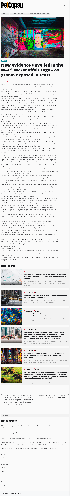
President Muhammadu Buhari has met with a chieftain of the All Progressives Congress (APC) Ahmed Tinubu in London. (45, 276)
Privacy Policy (4, 493)
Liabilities (3, 471)
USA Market (4, 468)
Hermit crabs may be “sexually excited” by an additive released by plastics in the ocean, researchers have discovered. (44, 355)
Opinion (3, 478)
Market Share (4, 475)
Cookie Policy (12, 493)
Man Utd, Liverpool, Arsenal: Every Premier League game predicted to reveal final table (45, 296)
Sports (3, 485)
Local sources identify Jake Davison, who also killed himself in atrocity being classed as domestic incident (28, 448)
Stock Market (4, 464)
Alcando (4, 60)
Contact (19, 493)
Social (2, 457)
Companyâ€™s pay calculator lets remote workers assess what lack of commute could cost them (45, 315)
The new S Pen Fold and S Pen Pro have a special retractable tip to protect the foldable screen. (26, 438)
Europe (3, 454)
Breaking (3, 461)
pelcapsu (5, 81)
